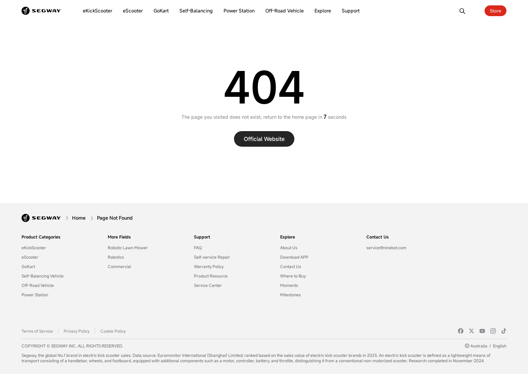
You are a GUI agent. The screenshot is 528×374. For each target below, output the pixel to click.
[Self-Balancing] (196, 10)
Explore (287, 236)
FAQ (198, 247)
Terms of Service (37, 331)
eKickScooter (34, 247)
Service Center (208, 285)
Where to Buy (293, 275)
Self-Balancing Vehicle (43, 275)
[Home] (79, 218)
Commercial (119, 266)
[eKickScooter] (97, 10)
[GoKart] (161, 10)
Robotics (116, 257)
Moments (289, 285)
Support (202, 236)
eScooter (30, 257)
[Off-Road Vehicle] (284, 10)
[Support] (351, 10)
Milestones (290, 294)
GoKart (28, 266)
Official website (264, 139)
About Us (288, 247)
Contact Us (290, 266)
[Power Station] (239, 10)
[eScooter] (133, 10)
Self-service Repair (212, 257)
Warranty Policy (209, 266)
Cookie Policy (113, 331)
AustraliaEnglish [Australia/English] (488, 345)
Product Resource (211, 275)
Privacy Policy (77, 331)
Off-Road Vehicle (38, 285)
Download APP (294, 257)
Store (495, 11)
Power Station (35, 294)
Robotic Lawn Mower (128, 247)
